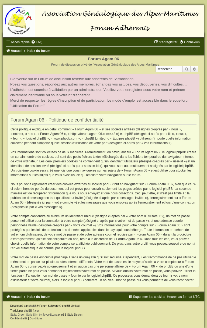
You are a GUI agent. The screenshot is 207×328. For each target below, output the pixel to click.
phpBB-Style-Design (70, 314)
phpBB (33, 305)
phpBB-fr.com (32, 310)
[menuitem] (36, 42)
